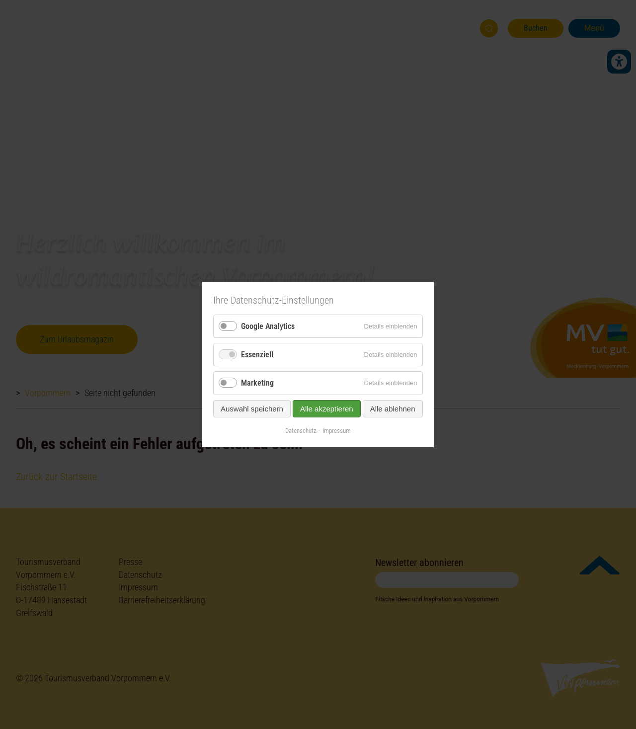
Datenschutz (301, 430)
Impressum (336, 430)
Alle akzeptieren (326, 408)
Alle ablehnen (392, 408)
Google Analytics (268, 326)
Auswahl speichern (252, 408)
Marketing (257, 383)
